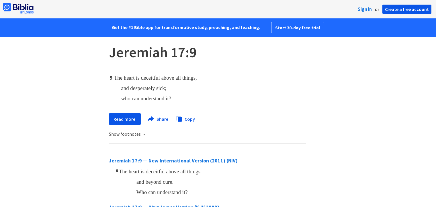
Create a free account (407, 9)
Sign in (365, 9)
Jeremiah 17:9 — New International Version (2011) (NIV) (173, 160)
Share (158, 119)
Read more (125, 119)
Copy (185, 118)
